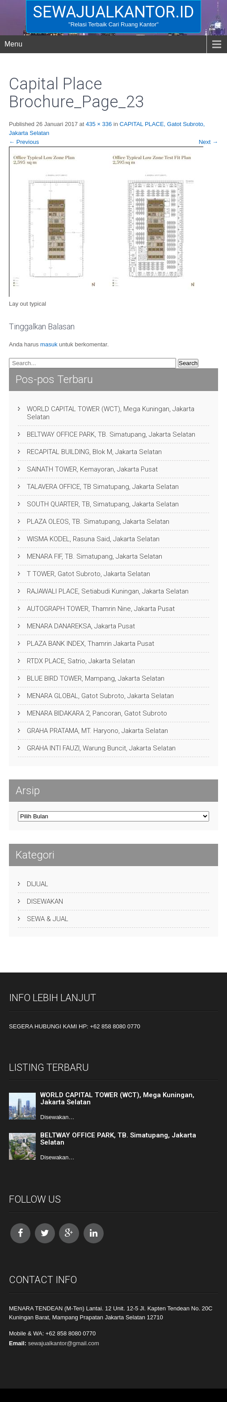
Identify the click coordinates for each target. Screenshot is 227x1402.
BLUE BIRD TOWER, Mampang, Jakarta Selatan (95, 678)
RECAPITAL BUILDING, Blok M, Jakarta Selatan (94, 452)
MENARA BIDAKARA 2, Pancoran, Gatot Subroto (97, 713)
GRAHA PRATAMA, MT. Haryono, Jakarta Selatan (97, 731)
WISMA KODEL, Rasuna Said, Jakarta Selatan (93, 539)
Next (208, 142)
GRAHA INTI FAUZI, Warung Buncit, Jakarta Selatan (101, 748)
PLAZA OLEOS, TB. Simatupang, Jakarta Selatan (98, 522)
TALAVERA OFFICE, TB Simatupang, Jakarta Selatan (103, 487)
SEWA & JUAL (47, 919)
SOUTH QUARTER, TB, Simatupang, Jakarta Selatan (103, 504)
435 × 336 (99, 124)
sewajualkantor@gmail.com (63, 1343)
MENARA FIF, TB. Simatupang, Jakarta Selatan (94, 556)
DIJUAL (37, 884)
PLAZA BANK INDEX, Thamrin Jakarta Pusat (90, 644)
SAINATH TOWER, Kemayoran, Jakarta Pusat (92, 469)
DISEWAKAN (45, 901)
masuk (48, 344)
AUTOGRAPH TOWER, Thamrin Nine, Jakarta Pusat (101, 609)
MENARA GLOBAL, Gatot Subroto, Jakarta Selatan (100, 696)
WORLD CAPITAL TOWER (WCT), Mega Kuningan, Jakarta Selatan (110, 413)
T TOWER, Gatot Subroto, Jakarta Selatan (88, 574)
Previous (24, 142)
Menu (13, 44)
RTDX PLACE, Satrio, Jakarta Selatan (81, 661)
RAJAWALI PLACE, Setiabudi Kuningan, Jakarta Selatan (108, 591)
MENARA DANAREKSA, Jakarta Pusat (81, 626)
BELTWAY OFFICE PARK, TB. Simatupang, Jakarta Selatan (111, 434)
